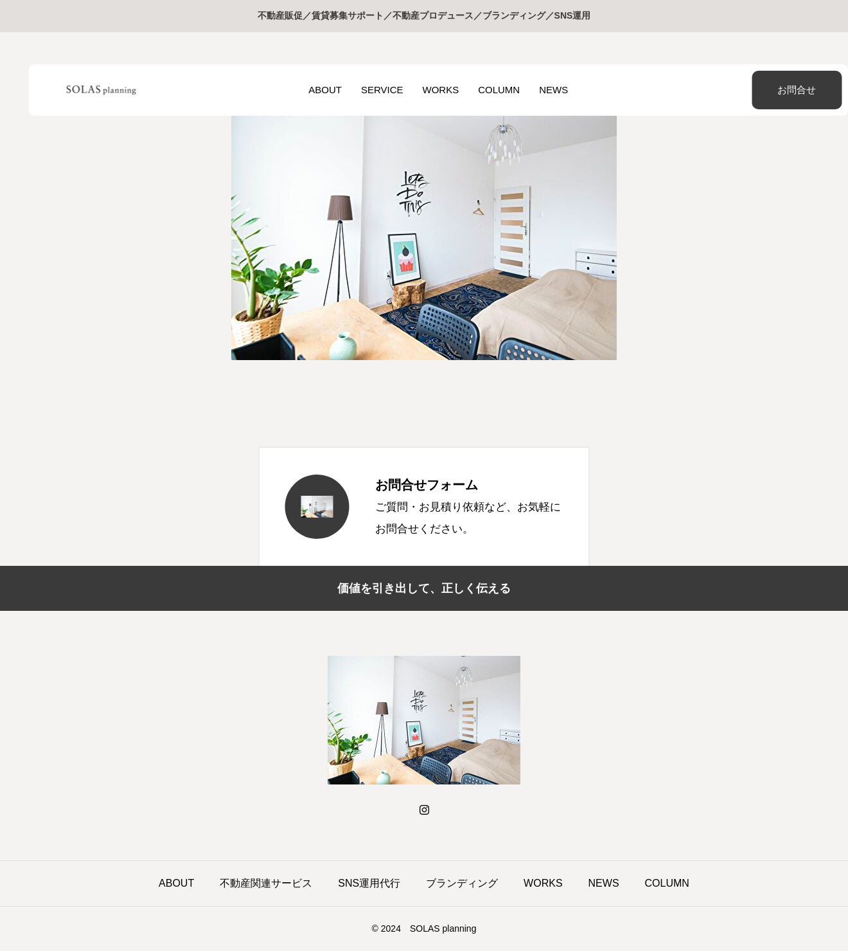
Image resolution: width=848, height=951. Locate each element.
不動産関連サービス (266, 883)
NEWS (539, 89)
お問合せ (764, 89)
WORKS (426, 89)
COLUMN (485, 89)
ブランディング (462, 883)
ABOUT (311, 89)
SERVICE (368, 89)
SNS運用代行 (369, 883)
